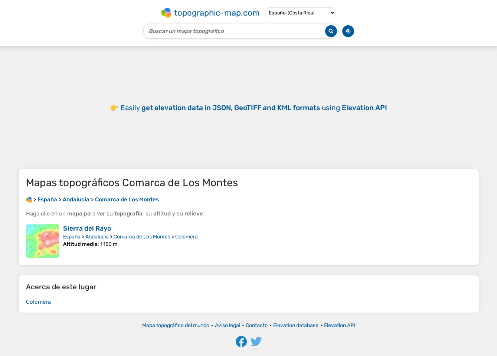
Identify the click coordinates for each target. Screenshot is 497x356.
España (72, 237)
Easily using (254, 107)
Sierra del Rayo (87, 228)
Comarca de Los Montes (142, 237)
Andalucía (97, 237)
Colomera (186, 237)
